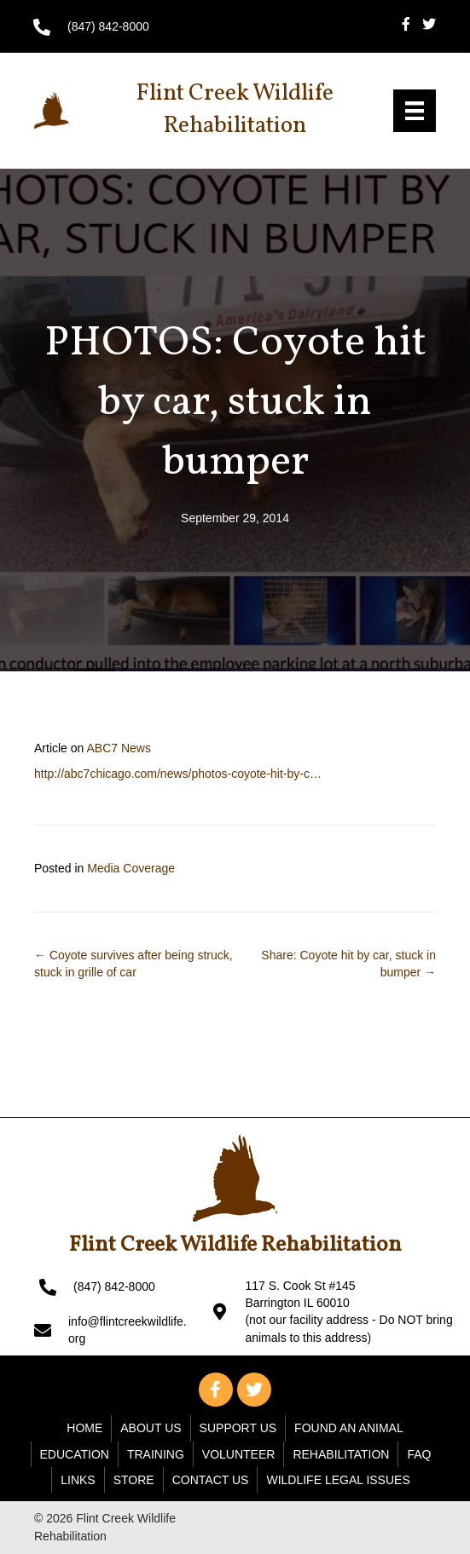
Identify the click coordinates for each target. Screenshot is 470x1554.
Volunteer (239, 1454)
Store (133, 1480)
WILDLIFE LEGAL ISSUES (337, 1480)
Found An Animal (348, 1428)
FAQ (419, 1454)
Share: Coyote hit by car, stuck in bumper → (348, 963)
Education (74, 1454)
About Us (150, 1428)
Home (84, 1428)
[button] (216, 1390)
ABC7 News (118, 748)
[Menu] (414, 110)
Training (155, 1454)
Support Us (238, 1428)
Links (78, 1480)
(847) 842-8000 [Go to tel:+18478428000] (108, 26)
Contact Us (210, 1480)
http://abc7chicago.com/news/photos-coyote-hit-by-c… (178, 773)
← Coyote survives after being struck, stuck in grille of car (133, 963)
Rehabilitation (341, 1454)
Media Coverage (131, 868)
